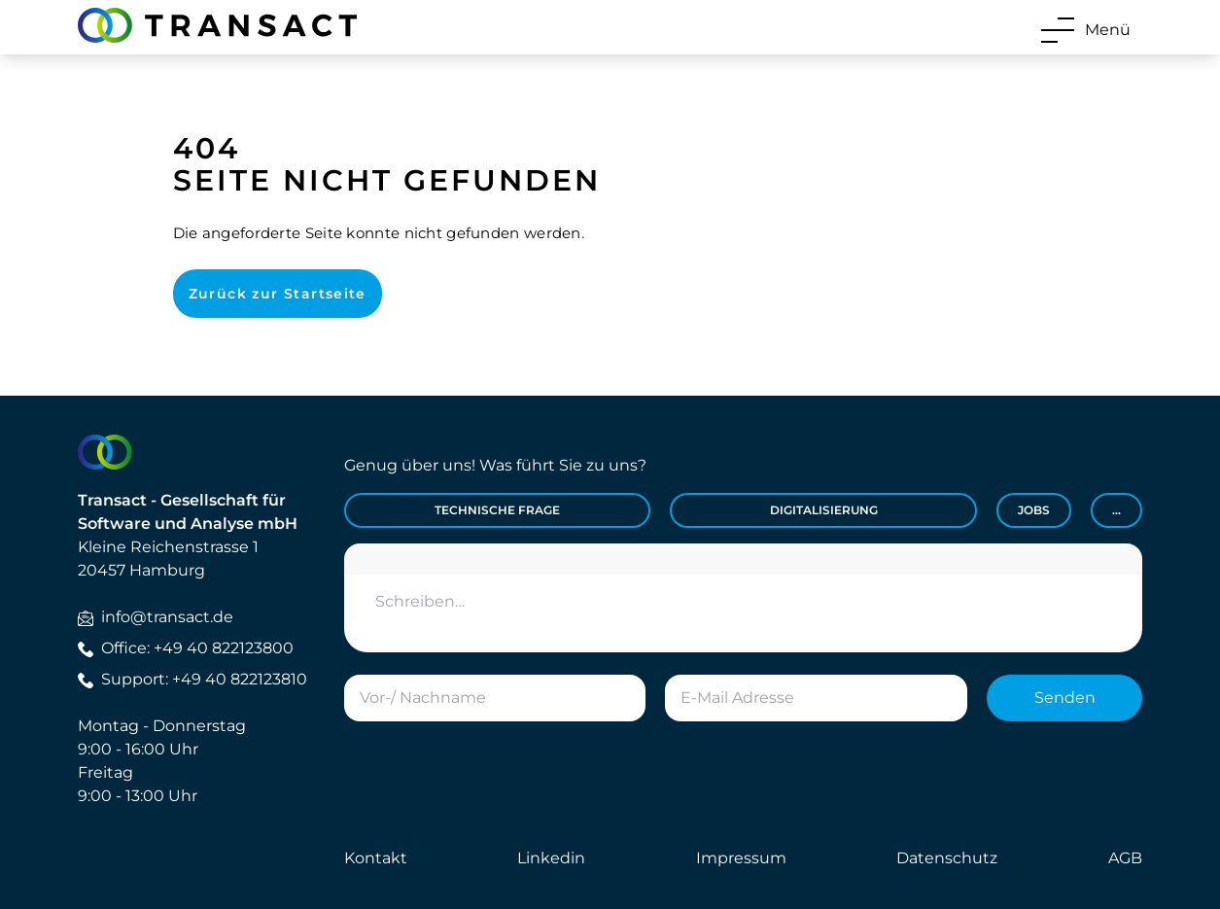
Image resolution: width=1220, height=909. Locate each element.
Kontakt (375, 858)
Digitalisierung (824, 510)
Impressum (741, 858)
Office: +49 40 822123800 (186, 648)
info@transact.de (155, 617)
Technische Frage (497, 510)
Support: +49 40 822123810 (192, 679)
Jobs (1034, 510)
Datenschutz (946, 858)
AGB (1125, 858)
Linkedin (551, 858)
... (1116, 510)
